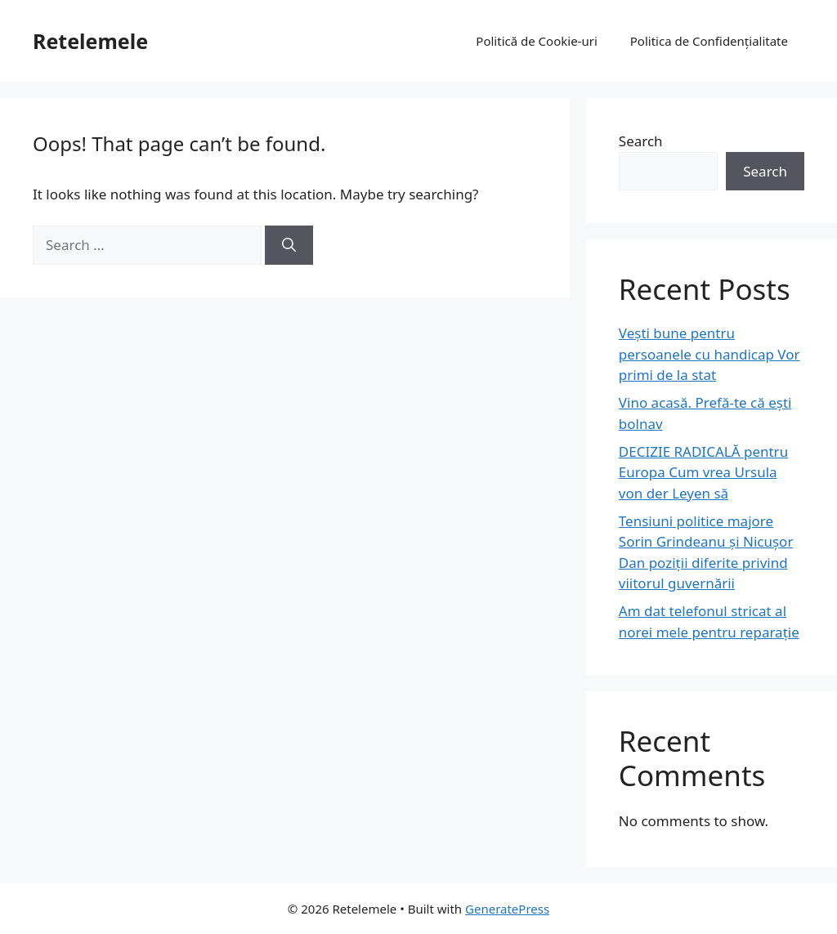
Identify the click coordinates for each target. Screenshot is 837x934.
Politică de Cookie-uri (536, 41)
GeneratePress (507, 908)
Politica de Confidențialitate (709, 41)
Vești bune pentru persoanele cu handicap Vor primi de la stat (709, 354)
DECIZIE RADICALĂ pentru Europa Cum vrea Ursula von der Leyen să (703, 472)
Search (641, 141)
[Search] (289, 245)
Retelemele (90, 41)
